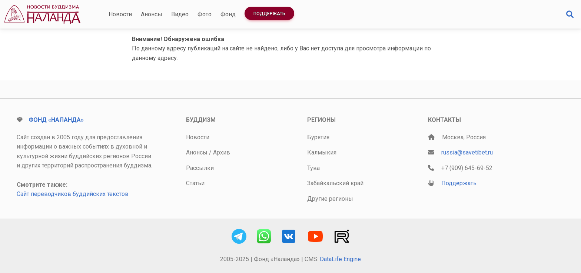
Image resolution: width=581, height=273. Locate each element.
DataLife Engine (340, 259)
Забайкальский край (335, 183)
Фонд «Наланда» (56, 119)
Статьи (195, 183)
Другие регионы (330, 198)
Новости (120, 14)
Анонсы (151, 14)
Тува (313, 168)
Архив (221, 152)
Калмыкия (321, 152)
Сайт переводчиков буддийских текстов (73, 193)
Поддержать (269, 13)
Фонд (228, 14)
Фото (204, 14)
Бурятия (318, 137)
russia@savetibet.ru (467, 152)
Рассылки (200, 168)
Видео (180, 14)
